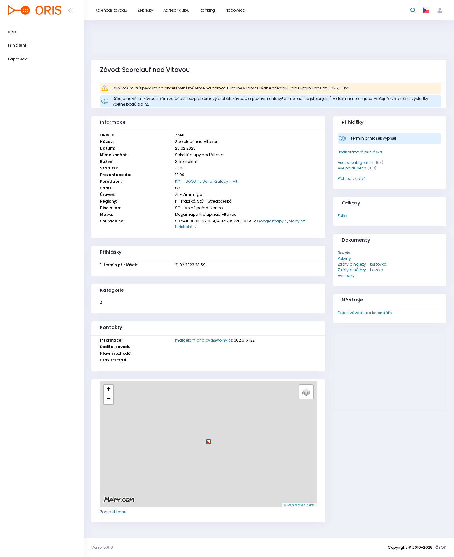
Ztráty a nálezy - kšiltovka (362, 264)
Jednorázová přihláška (360, 152)
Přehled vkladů (352, 178)
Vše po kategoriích (355, 162)
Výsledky (346, 275)
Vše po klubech (352, 168)
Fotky (342, 215)
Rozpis (344, 253)
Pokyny (344, 258)
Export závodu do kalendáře (365, 312)
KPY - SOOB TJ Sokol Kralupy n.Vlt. (206, 181)
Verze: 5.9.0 (102, 547)
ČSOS (440, 547)
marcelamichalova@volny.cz (204, 340)
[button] (208, 439)
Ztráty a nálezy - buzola (360, 270)
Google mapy (270, 221)
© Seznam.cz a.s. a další (299, 505)
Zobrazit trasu (113, 511)
